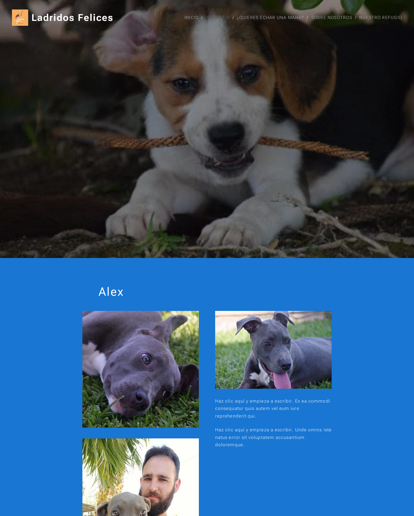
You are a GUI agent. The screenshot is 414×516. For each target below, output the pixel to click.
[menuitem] (193, 17)
